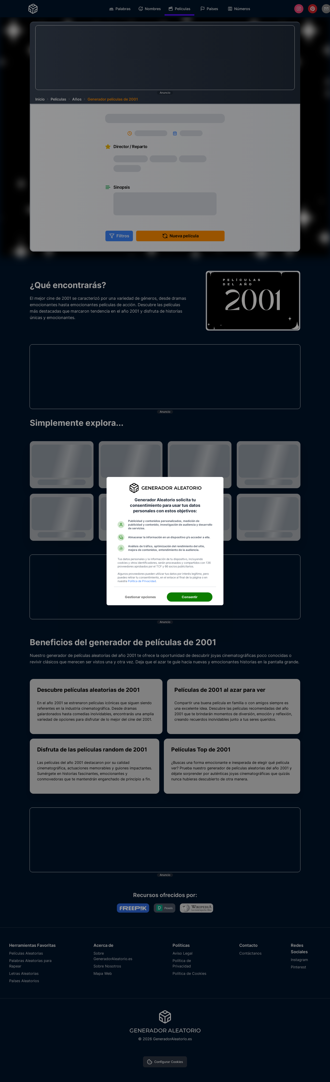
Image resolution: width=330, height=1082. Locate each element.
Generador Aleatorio (171, 488)
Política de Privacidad (142, 581)
